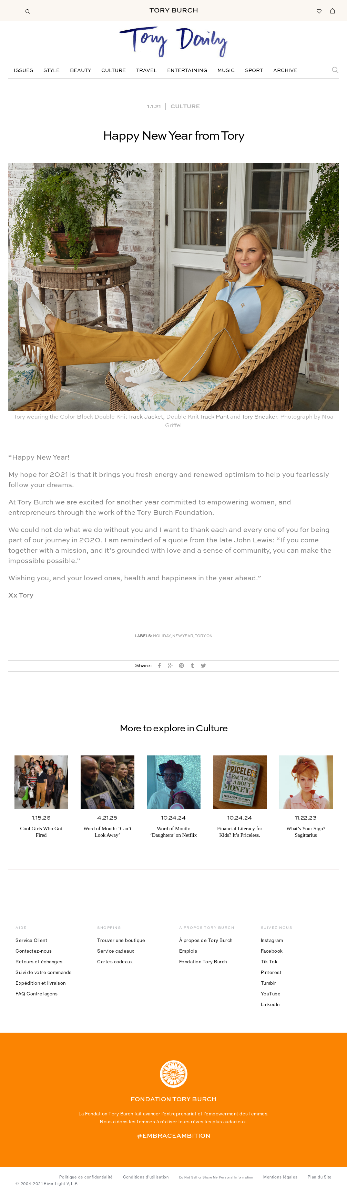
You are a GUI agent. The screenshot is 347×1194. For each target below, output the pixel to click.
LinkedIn (270, 1004)
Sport (254, 70)
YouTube (271, 993)
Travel (146, 70)
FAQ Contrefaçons (37, 993)
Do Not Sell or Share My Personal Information (216, 1177)
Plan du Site (319, 1177)
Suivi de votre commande (44, 972)
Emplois (188, 951)
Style (51, 70)
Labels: (143, 636)
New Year (182, 636)
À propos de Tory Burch (206, 940)
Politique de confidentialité (86, 1177)
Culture (113, 70)
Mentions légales (280, 1177)
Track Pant (214, 417)
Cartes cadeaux (115, 961)
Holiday (162, 636)
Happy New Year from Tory (174, 136)
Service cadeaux (115, 951)
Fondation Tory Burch (203, 961)
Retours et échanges (39, 961)
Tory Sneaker (259, 417)
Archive (285, 70)
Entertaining (187, 70)
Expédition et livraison (41, 983)
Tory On (204, 636)
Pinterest (271, 972)
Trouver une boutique (121, 940)
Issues (23, 70)
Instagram (272, 940)
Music (226, 70)
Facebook (272, 951)
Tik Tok (269, 961)
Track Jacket (145, 417)
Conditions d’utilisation (146, 1177)
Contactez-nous (34, 951)
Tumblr (268, 983)
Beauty (80, 70)
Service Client (31, 940)
